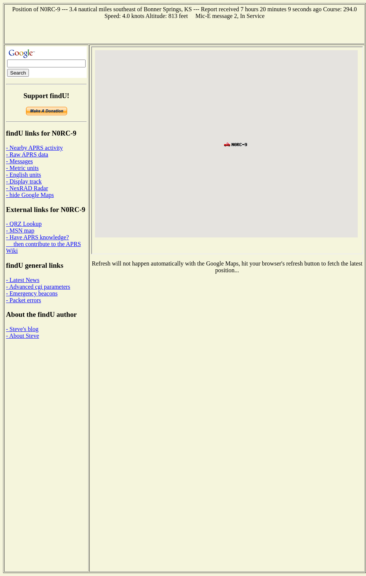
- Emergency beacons (31, 293)
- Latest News (22, 280)
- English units (23, 175)
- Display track (24, 181)
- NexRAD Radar (27, 188)
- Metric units (22, 168)
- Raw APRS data (27, 154)
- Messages (19, 161)
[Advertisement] (184, 30)
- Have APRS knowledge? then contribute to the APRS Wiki (43, 244)
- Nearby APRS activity (34, 148)
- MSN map (20, 230)
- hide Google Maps (30, 195)
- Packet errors (23, 300)
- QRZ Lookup (24, 224)
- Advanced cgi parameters (38, 287)
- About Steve (22, 336)
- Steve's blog (22, 329)
